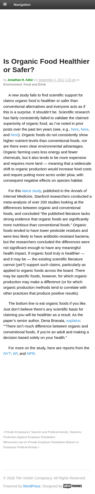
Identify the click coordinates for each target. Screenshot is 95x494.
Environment (12, 84)
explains (73, 320)
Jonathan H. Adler (20, 80)
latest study (31, 191)
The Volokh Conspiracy (39, 15)
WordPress (32, 486)
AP (15, 353)
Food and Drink (35, 84)
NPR (31, 353)
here (75, 129)
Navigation (22, 4)
